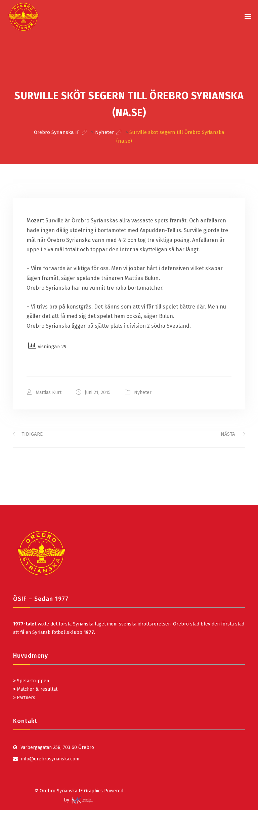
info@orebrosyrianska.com (50, 759)
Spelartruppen (32, 681)
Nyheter (143, 392)
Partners (24, 697)
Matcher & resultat (35, 689)
